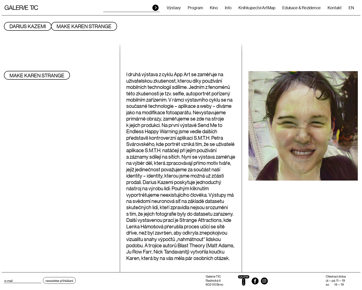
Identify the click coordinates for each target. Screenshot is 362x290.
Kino (214, 7)
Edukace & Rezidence (301, 7)
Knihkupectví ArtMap (256, 7)
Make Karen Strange (84, 26)
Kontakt (335, 7)
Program (195, 7)
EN (351, 7)
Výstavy (174, 7)
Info (228, 7)
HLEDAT (155, 8)
